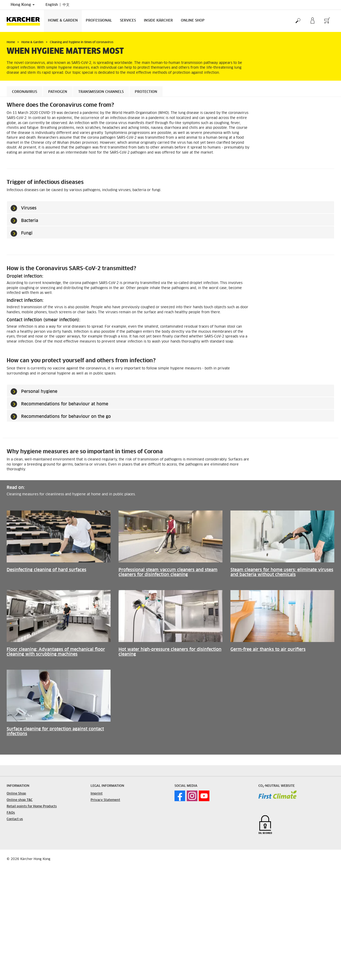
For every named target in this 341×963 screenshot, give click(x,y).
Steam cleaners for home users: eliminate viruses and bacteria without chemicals (281, 572)
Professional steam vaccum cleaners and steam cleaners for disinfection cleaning (168, 572)
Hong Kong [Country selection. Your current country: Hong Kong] (23, 5)
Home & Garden (63, 20)
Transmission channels (101, 92)
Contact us (15, 819)
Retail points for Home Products (32, 806)
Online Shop (193, 20)
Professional (99, 20)
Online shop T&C (20, 800)
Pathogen (57, 92)
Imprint (97, 793)
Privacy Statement (105, 800)
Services (128, 20)
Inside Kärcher (158, 20)
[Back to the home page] (25, 21)
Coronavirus (24, 92)
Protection (146, 92)
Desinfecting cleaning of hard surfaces (46, 570)
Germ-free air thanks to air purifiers (268, 649)
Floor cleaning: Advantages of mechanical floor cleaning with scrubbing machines (56, 651)
